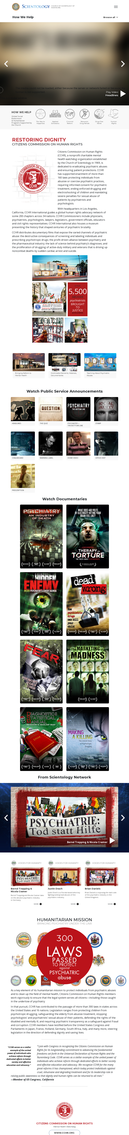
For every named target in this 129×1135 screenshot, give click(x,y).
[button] (11, 63)
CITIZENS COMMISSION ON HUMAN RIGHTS (64, 1108)
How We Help (23, 17)
